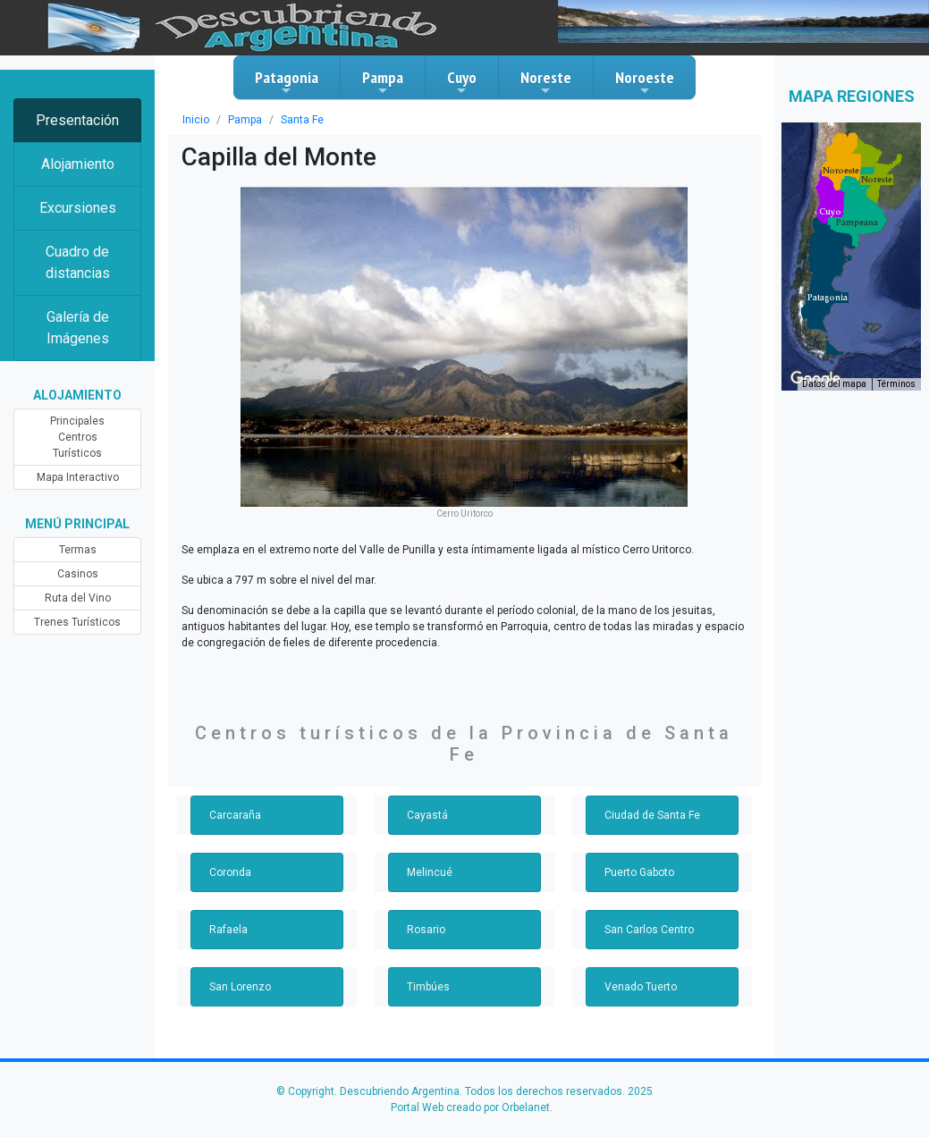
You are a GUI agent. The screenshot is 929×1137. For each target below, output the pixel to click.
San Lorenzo (240, 987)
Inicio (195, 120)
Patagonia (286, 82)
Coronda (230, 872)
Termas (78, 549)
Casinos (77, 574)
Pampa (382, 82)
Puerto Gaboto (639, 872)
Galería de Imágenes (77, 327)
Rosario (426, 929)
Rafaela (228, 929)
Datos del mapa (834, 384)
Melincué (429, 872)
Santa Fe (302, 120)
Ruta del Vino (78, 598)
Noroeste (644, 82)
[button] (828, 297)
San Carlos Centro (649, 929)
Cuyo (462, 82)
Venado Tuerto (640, 987)
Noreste (545, 82)
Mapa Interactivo (78, 477)
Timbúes (428, 987)
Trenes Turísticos (77, 622)
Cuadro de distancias (78, 262)
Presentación (77, 120)
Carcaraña (235, 815)
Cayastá (427, 815)
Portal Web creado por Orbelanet (470, 1107)
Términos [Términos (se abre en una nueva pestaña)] (896, 384)
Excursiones (77, 207)
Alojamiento (77, 164)
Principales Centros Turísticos (77, 437)
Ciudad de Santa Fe (652, 815)
